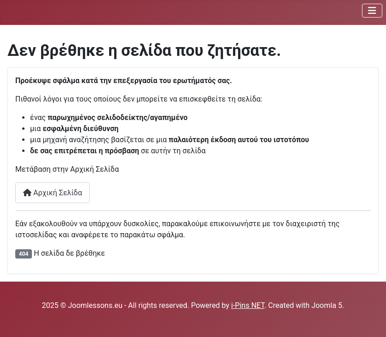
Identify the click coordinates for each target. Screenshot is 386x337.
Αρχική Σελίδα (52, 192)
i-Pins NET (247, 305)
